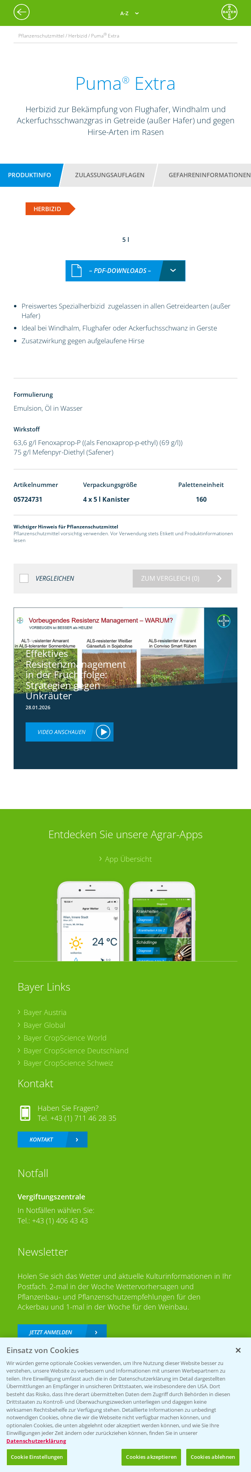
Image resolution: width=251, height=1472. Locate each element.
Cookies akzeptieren (151, 1456)
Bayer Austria (45, 1004)
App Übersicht (128, 850)
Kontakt (41, 1131)
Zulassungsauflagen (110, 175)
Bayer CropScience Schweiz (68, 1054)
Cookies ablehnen (213, 1456)
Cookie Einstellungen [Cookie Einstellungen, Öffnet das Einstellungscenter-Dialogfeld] (37, 1456)
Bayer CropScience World (65, 1029)
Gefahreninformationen (210, 175)
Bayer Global (44, 1016)
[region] (125, 1404)
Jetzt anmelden (51, 1324)
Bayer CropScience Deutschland (76, 1042)
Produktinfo (29, 175)
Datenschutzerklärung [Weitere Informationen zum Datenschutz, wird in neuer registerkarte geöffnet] (36, 1440)
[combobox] (125, 262)
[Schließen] (238, 1350)
